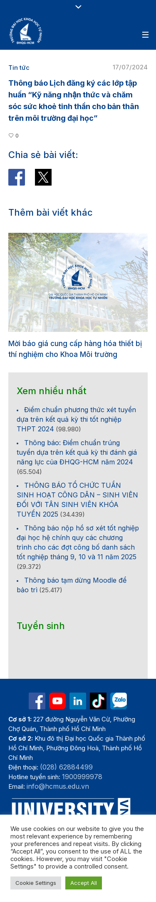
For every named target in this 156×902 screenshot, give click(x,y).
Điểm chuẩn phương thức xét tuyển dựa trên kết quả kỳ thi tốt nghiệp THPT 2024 (76, 419)
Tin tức (19, 67)
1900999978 (82, 776)
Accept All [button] (83, 882)
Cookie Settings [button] (35, 882)
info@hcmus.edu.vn (58, 786)
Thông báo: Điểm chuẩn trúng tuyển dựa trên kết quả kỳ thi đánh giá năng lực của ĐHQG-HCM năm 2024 (77, 452)
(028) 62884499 (66, 767)
